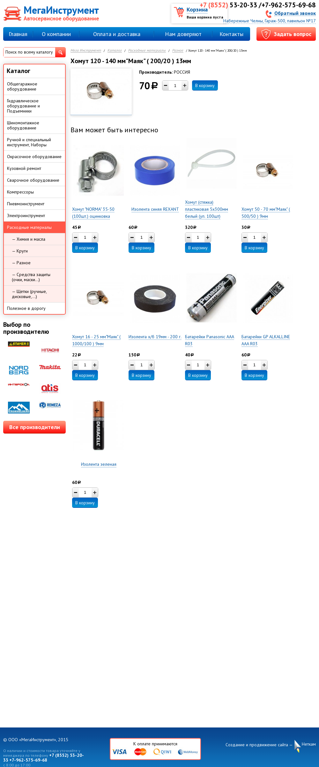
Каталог (115, 50)
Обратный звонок (295, 13)
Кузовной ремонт (24, 168)
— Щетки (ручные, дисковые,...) (29, 294)
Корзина (197, 9)
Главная (18, 34)
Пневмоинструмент (25, 204)
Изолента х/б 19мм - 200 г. (155, 337)
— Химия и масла (28, 239)
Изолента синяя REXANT (155, 209)
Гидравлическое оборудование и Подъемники (23, 106)
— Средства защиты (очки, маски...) (31, 277)
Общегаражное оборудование (22, 86)
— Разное (21, 263)
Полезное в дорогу (26, 308)
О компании (56, 34)
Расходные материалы (147, 50)
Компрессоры (20, 192)
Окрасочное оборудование (34, 156)
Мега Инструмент (85, 50)
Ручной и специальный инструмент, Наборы (29, 142)
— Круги (20, 251)
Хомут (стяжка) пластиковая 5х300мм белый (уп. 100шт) (206, 209)
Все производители (34, 427)
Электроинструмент (26, 215)
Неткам (309, 744)
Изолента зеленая (98, 464)
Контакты (231, 34)
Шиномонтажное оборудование (23, 125)
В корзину (205, 85)
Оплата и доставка (116, 34)
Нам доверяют (183, 34)
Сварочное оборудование (33, 180)
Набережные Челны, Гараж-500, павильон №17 (269, 21)
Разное (177, 50)
